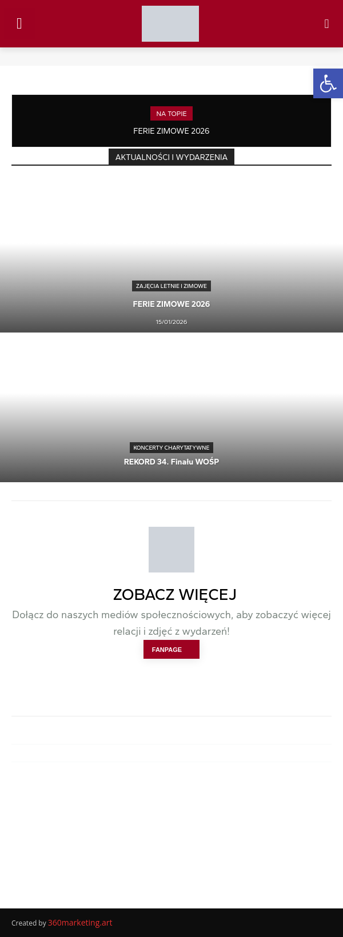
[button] (328, 83)
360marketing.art (80, 922)
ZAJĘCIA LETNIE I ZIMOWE (171, 286)
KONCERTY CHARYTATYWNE (172, 447)
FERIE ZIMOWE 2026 (171, 131)
